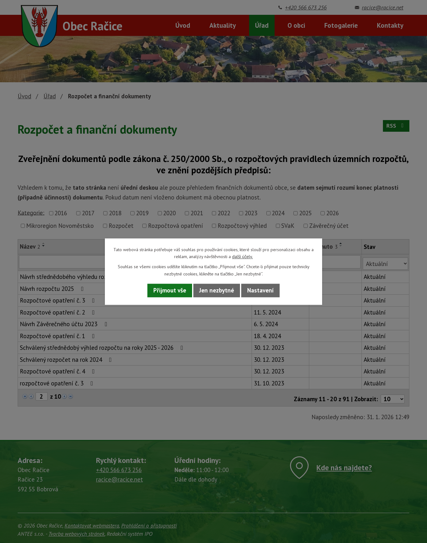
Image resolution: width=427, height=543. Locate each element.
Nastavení (260, 290)
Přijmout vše (169, 290)
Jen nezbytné (216, 290)
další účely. (242, 256)
